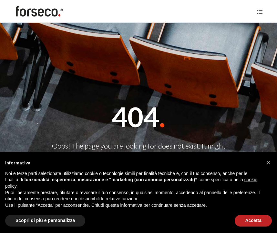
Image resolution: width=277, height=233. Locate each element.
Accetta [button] (253, 220)
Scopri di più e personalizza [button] (45, 220)
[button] (268, 162)
